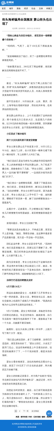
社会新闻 (22, 14)
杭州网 (4, 14)
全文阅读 (35, 411)
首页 (4, 8)
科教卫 (49, 8)
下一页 (26, 411)
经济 (26, 8)
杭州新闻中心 (13, 14)
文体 (41, 8)
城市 (11, 8)
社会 (33, 8)
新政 (19, 8)
